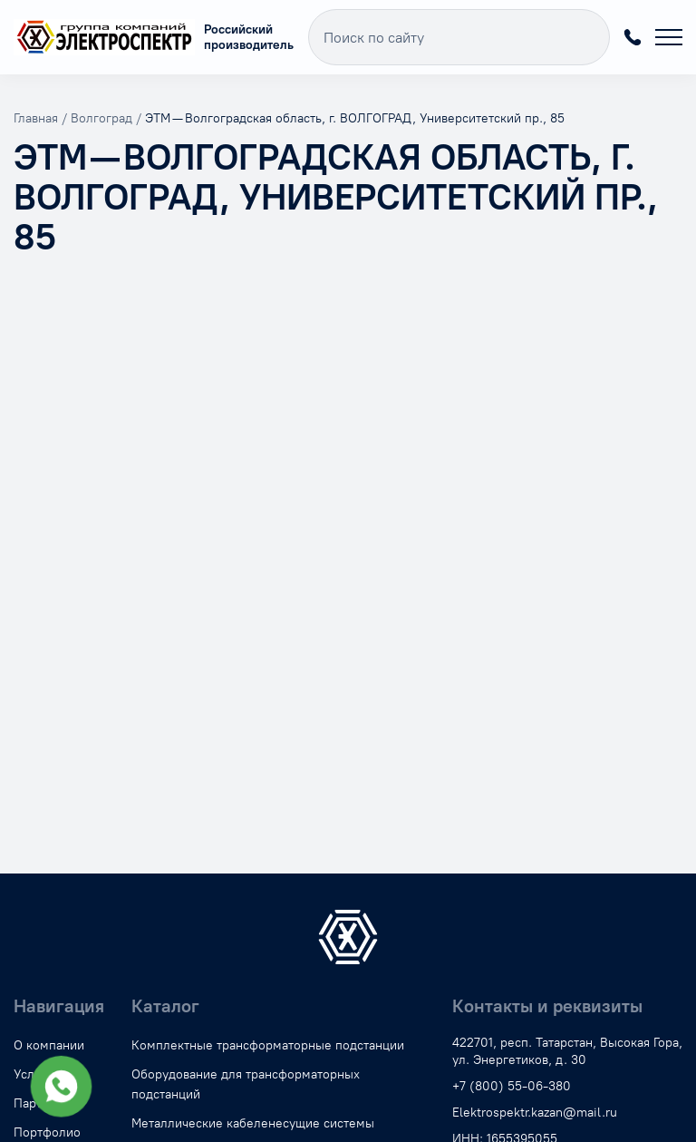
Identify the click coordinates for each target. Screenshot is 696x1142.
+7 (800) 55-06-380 (633, 37)
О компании (49, 1045)
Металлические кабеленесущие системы (252, 1123)
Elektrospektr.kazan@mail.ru (534, 1112)
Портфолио (47, 1132)
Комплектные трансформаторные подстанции (267, 1045)
